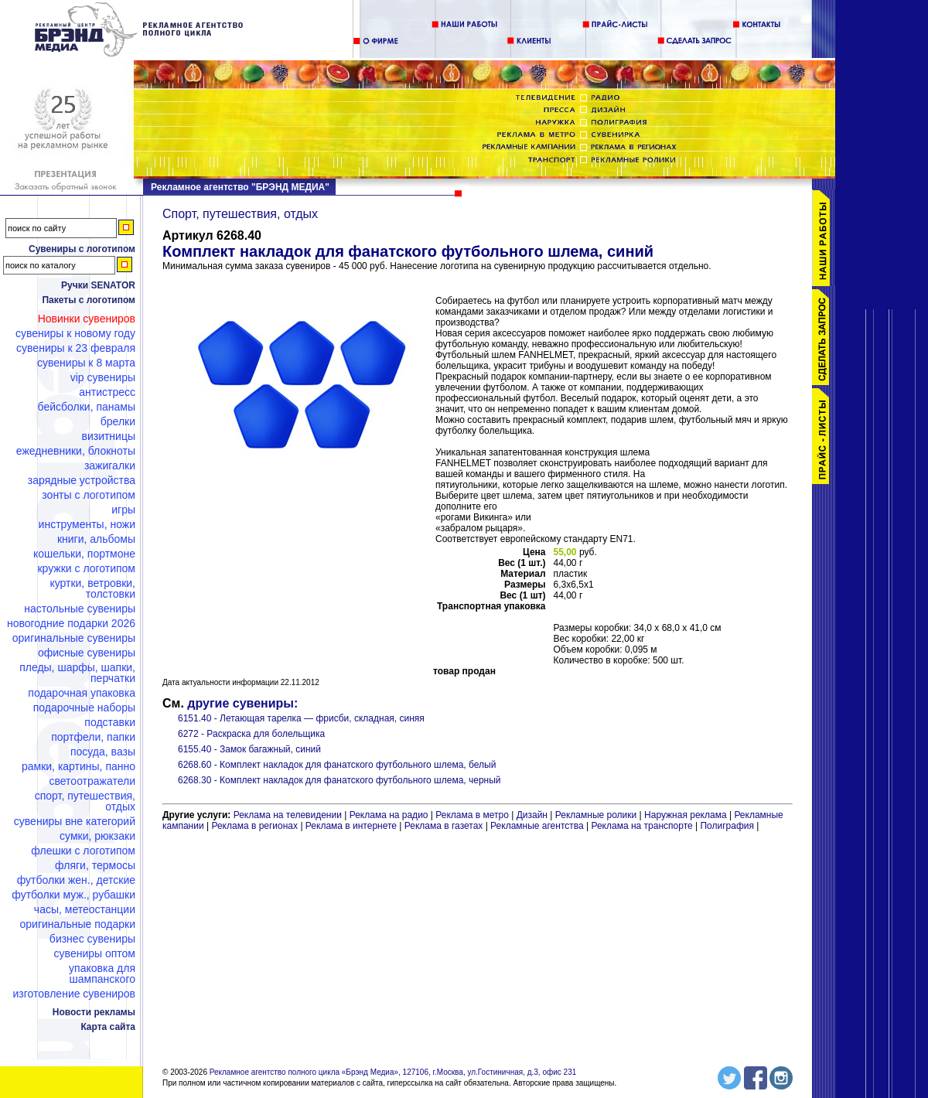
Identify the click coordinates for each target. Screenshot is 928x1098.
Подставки (109, 722)
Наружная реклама (685, 815)
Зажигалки (109, 465)
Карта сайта (107, 1026)
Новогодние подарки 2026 (71, 623)
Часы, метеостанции (84, 909)
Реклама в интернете (351, 825)
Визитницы (108, 436)
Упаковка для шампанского (102, 973)
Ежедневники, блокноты (75, 450)
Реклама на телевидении (288, 815)
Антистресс (107, 392)
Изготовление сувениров (74, 993)
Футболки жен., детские (76, 880)
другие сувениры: (242, 703)
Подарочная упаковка (81, 692)
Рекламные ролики (595, 815)
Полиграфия (727, 825)
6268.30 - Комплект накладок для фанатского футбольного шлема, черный (339, 780)
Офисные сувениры (86, 652)
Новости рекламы (94, 1012)
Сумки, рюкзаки (97, 835)
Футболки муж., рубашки (73, 894)
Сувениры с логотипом (82, 249)
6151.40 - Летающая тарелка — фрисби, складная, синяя (301, 718)
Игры (123, 509)
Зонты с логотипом (88, 494)
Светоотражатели (92, 781)
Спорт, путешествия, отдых (85, 801)
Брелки (118, 421)
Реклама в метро (472, 815)
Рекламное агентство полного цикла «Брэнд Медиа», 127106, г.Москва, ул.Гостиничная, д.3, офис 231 (393, 1072)
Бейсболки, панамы (86, 406)
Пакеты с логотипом (88, 300)
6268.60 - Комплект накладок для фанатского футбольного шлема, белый (337, 764)
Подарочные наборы (84, 707)
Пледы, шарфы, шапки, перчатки (77, 673)
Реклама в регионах (254, 825)
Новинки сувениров (86, 318)
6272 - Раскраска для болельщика (251, 733)
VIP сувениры (102, 377)
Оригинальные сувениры (73, 638)
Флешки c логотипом (83, 850)
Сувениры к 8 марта (86, 362)
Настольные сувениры (79, 608)
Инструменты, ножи (87, 524)
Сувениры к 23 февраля (75, 348)
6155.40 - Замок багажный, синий (249, 749)
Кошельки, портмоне (84, 553)
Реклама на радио (389, 815)
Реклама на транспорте (641, 825)
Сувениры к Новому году (75, 333)
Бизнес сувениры (92, 938)
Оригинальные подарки (77, 924)
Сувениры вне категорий (74, 821)
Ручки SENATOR (98, 285)
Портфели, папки (93, 736)
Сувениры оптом (94, 953)
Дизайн (532, 815)
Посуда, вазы (102, 751)
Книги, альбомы (96, 539)
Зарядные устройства (81, 480)
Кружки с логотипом (86, 568)
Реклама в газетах (445, 825)
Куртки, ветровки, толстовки (92, 588)
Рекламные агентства (538, 825)
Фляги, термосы (95, 865)
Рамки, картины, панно (78, 766)
